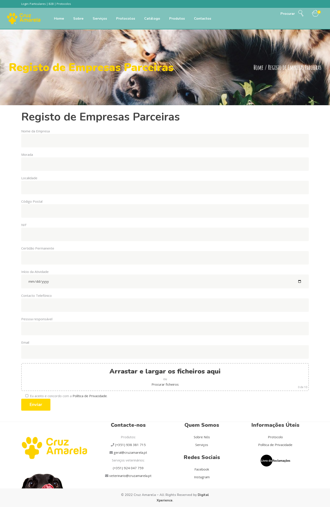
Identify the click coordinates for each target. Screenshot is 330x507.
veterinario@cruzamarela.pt (130, 475)
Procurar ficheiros (165, 384)
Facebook (201, 469)
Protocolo (275, 437)
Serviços (201, 444)
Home (258, 67)
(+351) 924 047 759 (128, 468)
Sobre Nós (202, 437)
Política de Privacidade (90, 396)
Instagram (202, 477)
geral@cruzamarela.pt (130, 452)
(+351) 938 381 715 (130, 444)
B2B (51, 4)
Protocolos (64, 4)
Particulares (38, 4)
